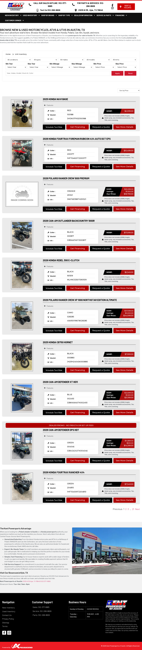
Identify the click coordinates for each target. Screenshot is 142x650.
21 (133, 509)
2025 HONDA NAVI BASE (55, 99)
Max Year (31, 64)
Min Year (9, 64)
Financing (121, 15)
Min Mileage (54, 64)
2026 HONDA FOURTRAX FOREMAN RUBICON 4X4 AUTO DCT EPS (77, 138)
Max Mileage (77, 64)
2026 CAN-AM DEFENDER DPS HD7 (61, 429)
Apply (117, 73)
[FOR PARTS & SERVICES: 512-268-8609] (73, 4)
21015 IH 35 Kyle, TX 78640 (31, 581)
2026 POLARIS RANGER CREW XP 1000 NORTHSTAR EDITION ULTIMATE (80, 299)
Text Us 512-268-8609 (50, 10)
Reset (130, 73)
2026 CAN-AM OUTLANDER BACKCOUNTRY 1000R (69, 220)
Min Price (97, 64)
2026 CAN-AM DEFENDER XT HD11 (60, 381)
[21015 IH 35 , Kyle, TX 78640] (76, 10)
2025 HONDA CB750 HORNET (58, 342)
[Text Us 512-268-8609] (37, 10)
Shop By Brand (49, 15)
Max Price (120, 64)
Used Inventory (31, 15)
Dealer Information (84, 15)
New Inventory (13, 15)
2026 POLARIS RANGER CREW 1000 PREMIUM (66, 178)
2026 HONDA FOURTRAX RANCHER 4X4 (63, 472)
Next (137, 509)
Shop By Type (65, 15)
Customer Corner (14, 20)
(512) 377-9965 (45, 581)
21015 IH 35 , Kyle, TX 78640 (90, 10)
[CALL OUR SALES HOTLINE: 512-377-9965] (30, 4)
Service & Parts (105, 15)
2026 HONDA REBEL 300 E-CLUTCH (61, 260)
